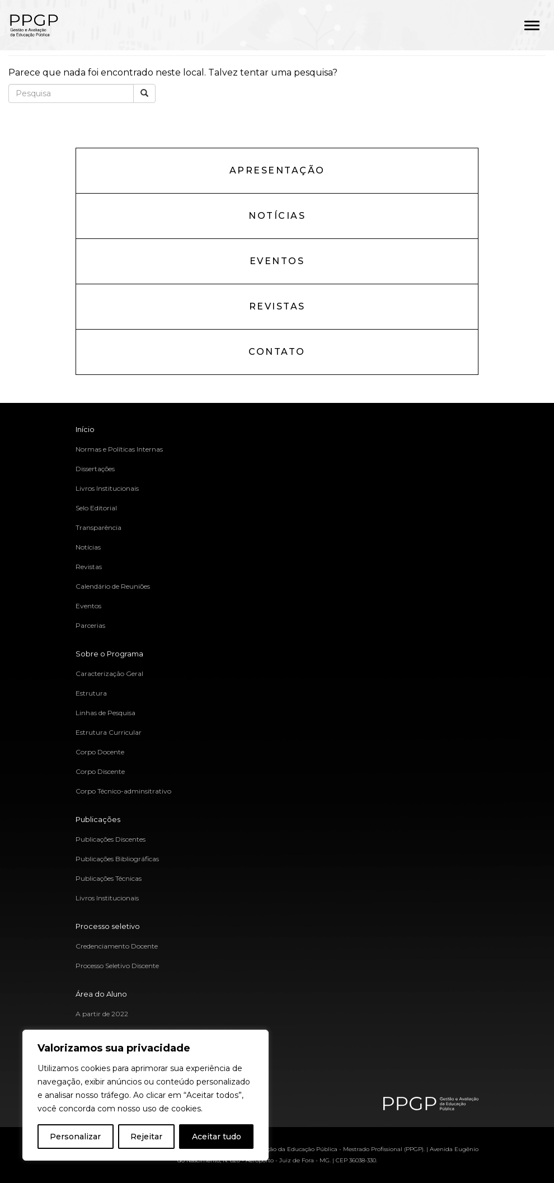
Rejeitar (146, 1137)
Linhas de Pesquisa (105, 712)
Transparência (98, 527)
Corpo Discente (100, 771)
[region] (145, 1095)
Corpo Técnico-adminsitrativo (123, 791)
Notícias (277, 215)
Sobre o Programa (109, 653)
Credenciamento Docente (117, 946)
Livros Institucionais (107, 488)
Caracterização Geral (109, 673)
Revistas (277, 306)
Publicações (98, 819)
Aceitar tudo (216, 1137)
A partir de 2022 (102, 1014)
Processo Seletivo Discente (117, 965)
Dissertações (95, 468)
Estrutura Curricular (109, 732)
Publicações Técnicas (109, 878)
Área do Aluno (101, 993)
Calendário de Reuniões (113, 586)
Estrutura (91, 693)
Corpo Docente (100, 752)
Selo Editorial (96, 508)
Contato (277, 351)
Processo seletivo (108, 926)
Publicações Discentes (110, 839)
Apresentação (277, 170)
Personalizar (75, 1137)
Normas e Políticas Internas (119, 449)
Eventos (277, 261)
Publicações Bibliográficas (117, 859)
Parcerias (90, 625)
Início (85, 429)
